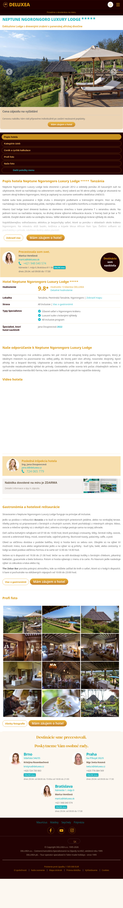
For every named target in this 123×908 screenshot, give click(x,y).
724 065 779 (35, 471)
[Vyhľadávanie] (110, 4)
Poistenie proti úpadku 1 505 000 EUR (61, 898)
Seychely (66, 854)
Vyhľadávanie (91, 901)
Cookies (105, 901)
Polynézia (79, 854)
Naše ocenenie (38, 901)
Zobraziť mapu (94, 297)
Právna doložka (73, 901)
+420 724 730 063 (32, 802)
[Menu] (117, 4)
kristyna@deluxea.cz (34, 797)
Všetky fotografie (15, 755)
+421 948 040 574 (34, 263)
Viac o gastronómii (63, 304)
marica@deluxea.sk (29, 259)
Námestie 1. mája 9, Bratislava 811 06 (36, 267)
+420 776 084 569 (95, 802)
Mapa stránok (55, 901)
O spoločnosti (20, 901)
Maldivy (54, 854)
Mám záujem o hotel (61, 124)
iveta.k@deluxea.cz (95, 797)
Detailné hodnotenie (61, 290)
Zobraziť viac (13, 237)
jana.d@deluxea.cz (31, 467)
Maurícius (42, 854)
